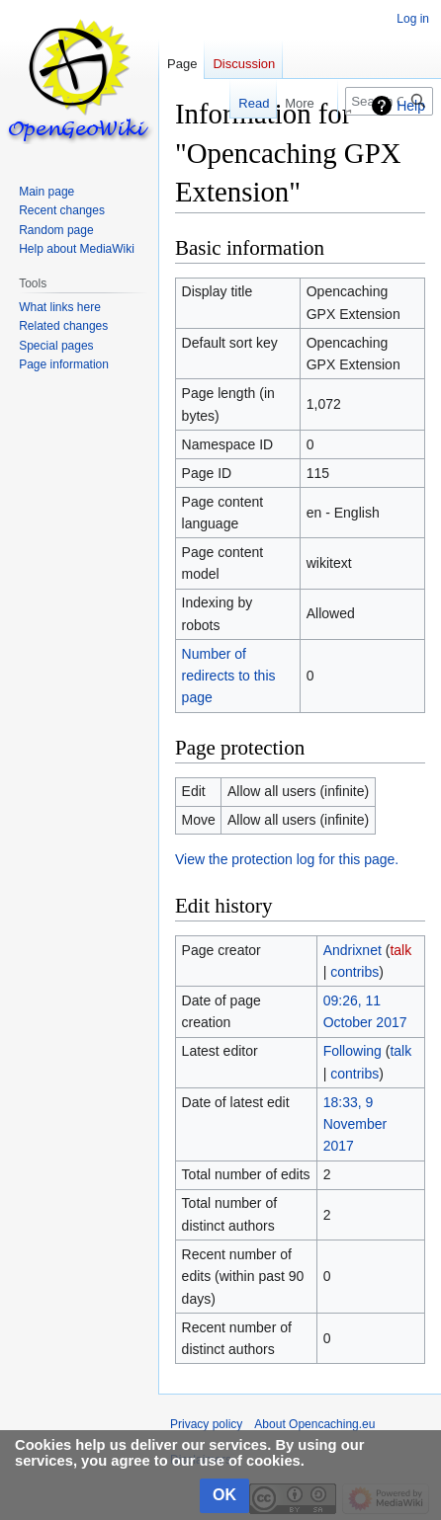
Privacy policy (206, 1424)
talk (400, 950)
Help (411, 106)
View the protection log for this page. (286, 859)
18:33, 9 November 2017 (355, 1124)
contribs (354, 972)
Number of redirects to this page (229, 676)
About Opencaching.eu (314, 1424)
